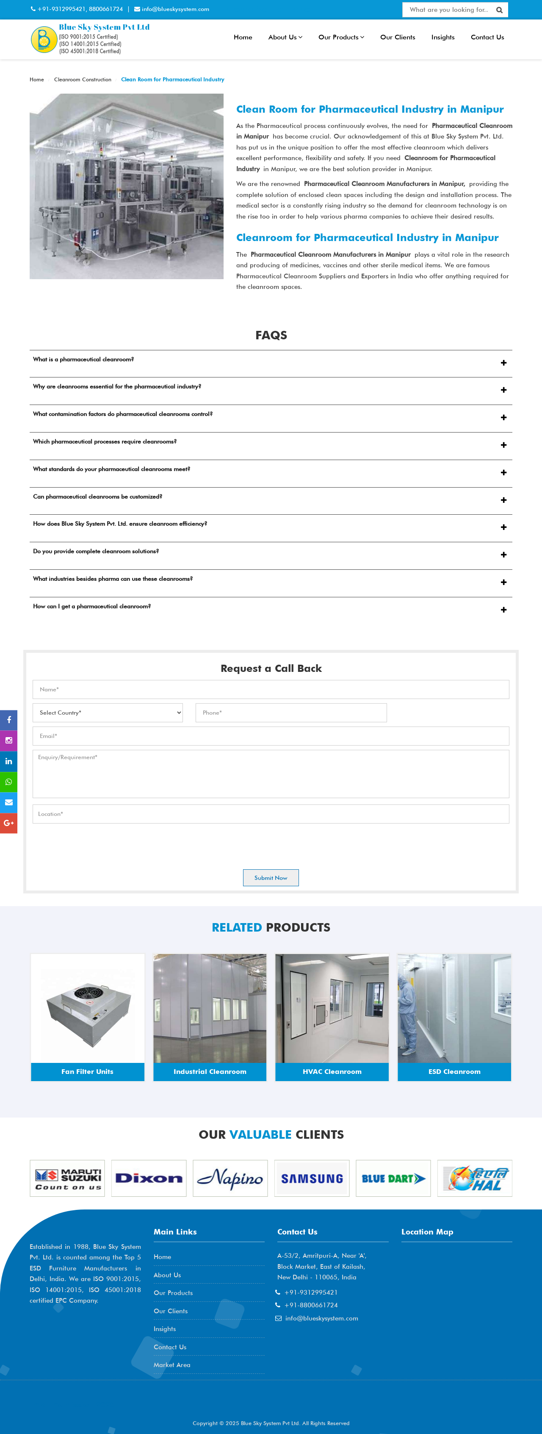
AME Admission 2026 (74, 1404)
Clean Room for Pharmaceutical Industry (171, 79)
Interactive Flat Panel (267, 9)
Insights (443, 37)
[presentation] (97, 844)
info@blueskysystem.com (174, 9)
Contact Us (487, 37)
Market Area (172, 1365)
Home (243, 37)
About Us (285, 37)
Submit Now (271, 877)
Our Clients (397, 37)
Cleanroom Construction (82, 79)
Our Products (341, 37)
